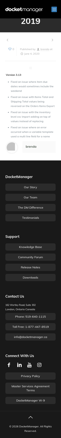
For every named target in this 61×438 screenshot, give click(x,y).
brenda (45, 49)
